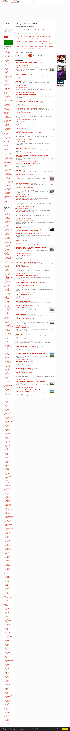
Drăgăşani (8, 701)
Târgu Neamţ (9, 560)
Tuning (7, 84)
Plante (5, 165)
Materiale (6, 149)
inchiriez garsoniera (21, 361)
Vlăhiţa (7, 449)
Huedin (8, 356)
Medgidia (8, 368)
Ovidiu (7, 373)
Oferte (19, 60)
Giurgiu (45, 41)
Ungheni (8, 552)
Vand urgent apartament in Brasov (25, 220)
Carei (7, 607)
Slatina (7, 572)
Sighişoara (8, 547)
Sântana (8, 238)
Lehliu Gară (8, 333)
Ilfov (39, 43)
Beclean (8, 281)
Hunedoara (24, 43)
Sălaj (36, 46)
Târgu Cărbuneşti (8, 427)
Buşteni (8, 581)
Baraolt (7, 377)
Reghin (7, 541)
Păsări (7, 69)
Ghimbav (35, 119)
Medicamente (9, 153)
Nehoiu (7, 322)
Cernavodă (8, 361)
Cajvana (8, 633)
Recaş (7, 677)
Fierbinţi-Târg (9, 476)
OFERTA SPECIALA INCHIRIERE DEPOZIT (26, 275)
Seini (7, 512)
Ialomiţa (31, 43)
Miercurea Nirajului (8, 539)
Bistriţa (7, 282)
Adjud (7, 717)
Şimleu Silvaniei (8, 601)
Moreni (7, 390)
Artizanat (8, 88)
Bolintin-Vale (9, 416)
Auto (5, 75)
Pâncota (8, 236)
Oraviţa (8, 345)
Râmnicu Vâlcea (8, 706)
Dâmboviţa (31, 41)
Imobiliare (17, 65)
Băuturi (5, 85)
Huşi (7, 711)
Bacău (29, 36)
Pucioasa (8, 392)
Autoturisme (9, 76)
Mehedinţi (51, 43)
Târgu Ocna (8, 264)
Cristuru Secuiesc (8, 440)
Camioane (8, 77)
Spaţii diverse (38, 29)
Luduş (7, 537)
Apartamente (19, 29)
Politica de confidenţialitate (39, 726)
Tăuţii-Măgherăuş (8, 519)
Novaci (7, 424)
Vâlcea (33, 48)
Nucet (7, 270)
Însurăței (8, 302)
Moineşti (8, 260)
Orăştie (7, 462)
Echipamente (9, 152)
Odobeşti (8, 721)
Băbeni (7, 692)
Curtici (7, 230)
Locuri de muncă (7, 148)
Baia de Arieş (9, 215)
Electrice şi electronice (6, 113)
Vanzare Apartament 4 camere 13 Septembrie (28, 321)
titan (16, 121)
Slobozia (8, 477)
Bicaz (7, 555)
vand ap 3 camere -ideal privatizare (25, 341)
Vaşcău (7, 278)
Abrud (7, 211)
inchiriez (18, 227)
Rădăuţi (8, 647)
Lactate (7, 64)
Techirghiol (8, 374)
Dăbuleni (8, 404)
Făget (7, 672)
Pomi (7, 168)
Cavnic (7, 508)
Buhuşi (7, 256)
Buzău (33, 38)
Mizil (7, 585)
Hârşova (8, 365)
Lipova (7, 233)
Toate (22, 60)
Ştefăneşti (8, 250)
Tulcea (29, 48)
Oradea (27, 167)
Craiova (8, 402)
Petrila (7, 464)
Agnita (7, 615)
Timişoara (35, 161)
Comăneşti (8, 257)
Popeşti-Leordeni (8, 499)
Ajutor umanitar (7, 57)
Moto (5, 156)
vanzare (17, 240)
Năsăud (8, 284)
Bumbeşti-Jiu (9, 421)
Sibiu (46, 46)
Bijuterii (6, 92)
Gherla (7, 354)
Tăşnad (8, 612)
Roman (7, 557)
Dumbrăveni (9, 620)
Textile (5, 197)
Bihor (34, 36)
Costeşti (8, 244)
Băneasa (8, 360)
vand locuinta (19, 115)
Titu (7, 396)
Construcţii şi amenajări (7, 106)
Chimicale (6, 103)
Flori (7, 166)
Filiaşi (7, 405)
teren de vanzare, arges (22, 375)
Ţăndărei (8, 478)
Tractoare (8, 55)
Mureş (17, 46)
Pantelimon (8, 497)
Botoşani (48, 36)
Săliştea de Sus (9, 510)
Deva (7, 456)
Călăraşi (38, 38)
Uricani (7, 468)
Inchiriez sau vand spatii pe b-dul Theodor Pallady (30, 381)
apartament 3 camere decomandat (25, 346)
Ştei (7, 276)
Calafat (7, 401)
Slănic (7, 591)
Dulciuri (8, 61)
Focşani (8, 719)
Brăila (17, 38)
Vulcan (7, 469)
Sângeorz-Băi (9, 285)
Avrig (7, 616)
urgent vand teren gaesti (23, 368)
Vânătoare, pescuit (8, 202)
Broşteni (8, 632)
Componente (9, 95)
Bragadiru (8, 490)
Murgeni (8, 712)
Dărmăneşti (8, 258)
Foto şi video (6, 129)
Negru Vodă (8, 372)
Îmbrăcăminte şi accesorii (7, 131)
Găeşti (7, 389)
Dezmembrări (9, 79)
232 (34, 55)
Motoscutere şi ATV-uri (9, 159)
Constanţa (18, 41)
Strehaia (8, 532)
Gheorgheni (8, 442)
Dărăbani (8, 290)
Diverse (5, 108)
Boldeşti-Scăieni (8, 578)
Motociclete (8, 157)
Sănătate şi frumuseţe (6, 194)
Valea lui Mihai (9, 277)
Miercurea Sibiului (8, 623)
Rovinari (8, 425)
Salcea (7, 648)
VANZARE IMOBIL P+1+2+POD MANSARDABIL (28, 108)
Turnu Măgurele (8, 662)
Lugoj (7, 676)
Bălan (7, 437)
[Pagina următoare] (41, 55)
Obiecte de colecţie (8, 161)
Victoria (8, 316)
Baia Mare (34, 99)
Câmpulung (9, 242)
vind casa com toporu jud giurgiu (25, 190)
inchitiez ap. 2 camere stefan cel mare (26, 177)
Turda (7, 357)
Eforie (7, 364)
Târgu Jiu (8, 429)
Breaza (7, 580)
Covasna (25, 41)
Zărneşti (8, 317)
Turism (5, 200)
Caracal (8, 564)
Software (8, 97)
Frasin (7, 640)
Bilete (7, 122)
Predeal (8, 310)
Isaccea (7, 685)
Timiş (24, 48)
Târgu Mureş (37, 244)
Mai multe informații (32, 729)
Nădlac (7, 234)
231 (31, 55)
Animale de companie (6, 66)
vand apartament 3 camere (23, 202)
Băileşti (7, 398)
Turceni (8, 433)
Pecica (7, 237)
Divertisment (7, 109)
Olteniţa (8, 334)
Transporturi (7, 198)
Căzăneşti (8, 473)
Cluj (51, 38)
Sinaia (7, 589)
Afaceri (5, 49)
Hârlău (7, 482)
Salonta (8, 274)
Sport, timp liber (7, 196)
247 (39, 55)
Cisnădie (8, 617)
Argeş (25, 36)
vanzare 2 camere (20, 327)
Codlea (7, 306)
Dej (7, 353)
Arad (21, 36)
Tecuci (7, 413)
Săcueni (8, 273)
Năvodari (8, 370)
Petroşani (8, 465)
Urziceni (8, 480)
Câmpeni (8, 218)
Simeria (8, 466)
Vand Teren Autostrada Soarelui (25, 262)
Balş (7, 563)
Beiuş (7, 268)
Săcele (7, 314)
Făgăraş (8, 308)
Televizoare (8, 120)
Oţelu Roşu (8, 346)
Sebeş (7, 222)
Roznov (7, 559)
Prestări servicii (7, 169)
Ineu (7, 232)
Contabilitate (9, 176)
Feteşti (7, 474)
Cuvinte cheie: (7, 26)
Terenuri (45, 29)
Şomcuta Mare (9, 516)
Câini (7, 68)
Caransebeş (8, 342)
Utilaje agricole (9, 56)
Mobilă (5, 154)
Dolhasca (8, 637)
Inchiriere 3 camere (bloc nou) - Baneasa (27, 67)
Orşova (7, 531)
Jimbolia (8, 675)
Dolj (36, 41)
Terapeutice (8, 192)
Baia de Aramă (9, 526)
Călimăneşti (9, 700)
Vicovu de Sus (9, 655)
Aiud (7, 213)
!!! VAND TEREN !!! (20, 141)
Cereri (17, 60)
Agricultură (6, 51)
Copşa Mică (8, 619)
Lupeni (7, 461)
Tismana (8, 432)
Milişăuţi (8, 645)
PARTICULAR (19, 128)
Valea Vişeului (9, 523)
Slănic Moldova (9, 262)
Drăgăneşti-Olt (9, 567)
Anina (7, 337)
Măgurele (32, 152)
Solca (7, 651)
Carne (7, 60)
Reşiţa (7, 348)
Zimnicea (8, 665)
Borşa (7, 506)
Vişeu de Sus (9, 524)
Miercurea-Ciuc (9, 444)
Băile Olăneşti (9, 695)
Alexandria (8, 657)
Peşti (7, 71)
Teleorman (19, 48)
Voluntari (30, 218)
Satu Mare (41, 46)
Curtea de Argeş (35, 379)
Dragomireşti (9, 509)
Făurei (7, 300)
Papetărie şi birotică (8, 162)
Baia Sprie (8, 505)
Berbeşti (8, 697)
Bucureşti (28, 38)
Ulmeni (8, 521)
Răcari (7, 393)
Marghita (8, 269)
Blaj (7, 217)
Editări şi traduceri (8, 178)
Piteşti (7, 249)
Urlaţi (7, 592)
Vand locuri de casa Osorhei (23, 183)
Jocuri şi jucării (7, 146)
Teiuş (7, 224)
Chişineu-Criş (9, 229)
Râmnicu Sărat (9, 326)
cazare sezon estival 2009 (22, 301)
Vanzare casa (19, 334)
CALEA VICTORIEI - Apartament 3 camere (27, 88)
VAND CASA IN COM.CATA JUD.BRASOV (26, 62)
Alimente (6, 59)
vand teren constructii (22, 208)
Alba (17, 36)
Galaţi (40, 41)
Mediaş (7, 621)
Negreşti (8, 713)
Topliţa (7, 448)
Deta (7, 671)
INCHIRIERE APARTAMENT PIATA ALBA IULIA (28, 282)
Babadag (8, 684)
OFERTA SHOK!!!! (20, 214)
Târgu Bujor (9, 412)
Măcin (7, 687)
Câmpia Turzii (9, 350)
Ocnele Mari (9, 704)
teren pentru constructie (22, 148)
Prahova (31, 46)
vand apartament (20, 196)
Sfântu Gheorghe (8, 383)
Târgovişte (8, 394)
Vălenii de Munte (8, 594)
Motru (7, 422)
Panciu (7, 723)
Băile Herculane (8, 339)
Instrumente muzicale (6, 144)
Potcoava (8, 569)
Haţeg (7, 458)
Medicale (6, 150)
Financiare (8, 188)
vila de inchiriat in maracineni (24, 308)
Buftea (7, 492)
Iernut (7, 536)
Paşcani (8, 485)
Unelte (5, 201)
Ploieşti (32, 174)
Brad (7, 453)
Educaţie (6, 111)
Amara (7, 472)
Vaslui (38, 48)
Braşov (22, 38)
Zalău (7, 603)
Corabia (8, 565)
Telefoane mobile (8, 118)
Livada (7, 608)
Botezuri (8, 124)
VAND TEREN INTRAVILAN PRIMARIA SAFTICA (28, 234)
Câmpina (8, 583)
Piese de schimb (8, 82)
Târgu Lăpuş (9, 517)
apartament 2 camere (21, 314)
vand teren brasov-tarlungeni (24, 288)
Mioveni (8, 248)
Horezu (7, 703)
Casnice (8, 173)
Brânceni (8, 659)
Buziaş (7, 668)
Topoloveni (8, 252)
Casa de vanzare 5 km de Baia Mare (25, 94)
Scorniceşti (8, 571)
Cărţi (5, 99)
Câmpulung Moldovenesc (9, 635)
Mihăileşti (8, 418)
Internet (8, 96)
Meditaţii (8, 190)
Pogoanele (8, 325)
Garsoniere (30, 29)
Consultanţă (9, 174)
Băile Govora (9, 693)
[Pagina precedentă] (21, 55)
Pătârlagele (8, 324)
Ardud (7, 605)
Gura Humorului (38, 350)
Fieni (7, 388)
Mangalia (38, 298)
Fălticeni (8, 639)
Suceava (51, 46)
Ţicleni (7, 430)
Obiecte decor (9, 89)
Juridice (8, 189)
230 (28, 55)
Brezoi (7, 699)
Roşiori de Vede (9, 660)
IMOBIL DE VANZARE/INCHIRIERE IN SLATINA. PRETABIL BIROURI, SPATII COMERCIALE (31, 248)
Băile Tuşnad (9, 436)
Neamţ (22, 46)
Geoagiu (8, 457)
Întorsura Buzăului (8, 380)
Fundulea (8, 332)
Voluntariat (6, 204)
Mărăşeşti (8, 720)
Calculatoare (6, 93)
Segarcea (8, 406)
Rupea (7, 313)
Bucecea (8, 289)
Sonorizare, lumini (11, 186)
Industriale (6, 142)
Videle (7, 664)
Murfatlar (8, 369)
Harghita (18, 43)
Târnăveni (8, 551)
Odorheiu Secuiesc (8, 446)
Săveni (7, 294)
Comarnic (8, 584)
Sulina (7, 688)
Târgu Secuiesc (9, 385)
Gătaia (7, 673)
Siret (7, 649)
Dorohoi (8, 292)
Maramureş (44, 43)
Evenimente (6, 121)
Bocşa (7, 341)
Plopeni (8, 588)
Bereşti (7, 409)
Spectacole (8, 128)
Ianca (7, 301)
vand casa (18, 81)
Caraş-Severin (45, 38)
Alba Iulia (8, 214)
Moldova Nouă (9, 344)
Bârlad (7, 709)
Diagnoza (8, 80)
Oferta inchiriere (20, 74)
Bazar (5, 87)
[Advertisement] (35, 13)
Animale (8, 52)
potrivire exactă (8, 34)
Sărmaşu (8, 545)
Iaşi (35, 43)
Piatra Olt (8, 568)
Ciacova (8, 669)
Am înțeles (65, 728)
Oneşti (7, 261)
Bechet (7, 400)
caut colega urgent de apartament (25, 163)
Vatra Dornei (9, 653)
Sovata (7, 548)
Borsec (7, 438)
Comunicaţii (6, 104)
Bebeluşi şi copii (7, 91)
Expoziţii (8, 125)
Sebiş (7, 240)
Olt (26, 46)
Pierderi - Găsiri (7, 164)
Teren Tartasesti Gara (21, 135)
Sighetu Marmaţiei (8, 514)
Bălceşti (8, 696)
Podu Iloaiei (8, 486)
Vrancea (43, 48)
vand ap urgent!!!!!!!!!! (21, 294)
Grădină (8, 53)
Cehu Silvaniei (9, 597)
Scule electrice (9, 116)
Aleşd (7, 266)
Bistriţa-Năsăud (41, 36)
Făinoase (8, 63)
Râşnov (7, 312)
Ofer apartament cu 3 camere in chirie (26, 101)
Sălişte (7, 627)
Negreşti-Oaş (9, 609)
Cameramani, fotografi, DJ (11, 183)
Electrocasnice (9, 114)
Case (25, 29)
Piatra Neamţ (9, 556)
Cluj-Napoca (9, 352)
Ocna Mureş (9, 221)
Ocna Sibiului (9, 625)
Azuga (7, 575)
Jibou (7, 599)
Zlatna (7, 225)
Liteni (7, 644)
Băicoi (7, 576)
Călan (7, 454)
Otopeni (32, 211)
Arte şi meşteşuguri (8, 73)
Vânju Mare (8, 533)
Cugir (7, 220)
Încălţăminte (6, 141)
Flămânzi (8, 293)
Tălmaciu (8, 629)
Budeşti (8, 329)
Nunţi (7, 126)
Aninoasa (8, 452)
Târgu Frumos (9, 488)
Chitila (7, 493)
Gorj (49, 41)
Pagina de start (28, 726)
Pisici (7, 72)
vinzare (17, 269)
